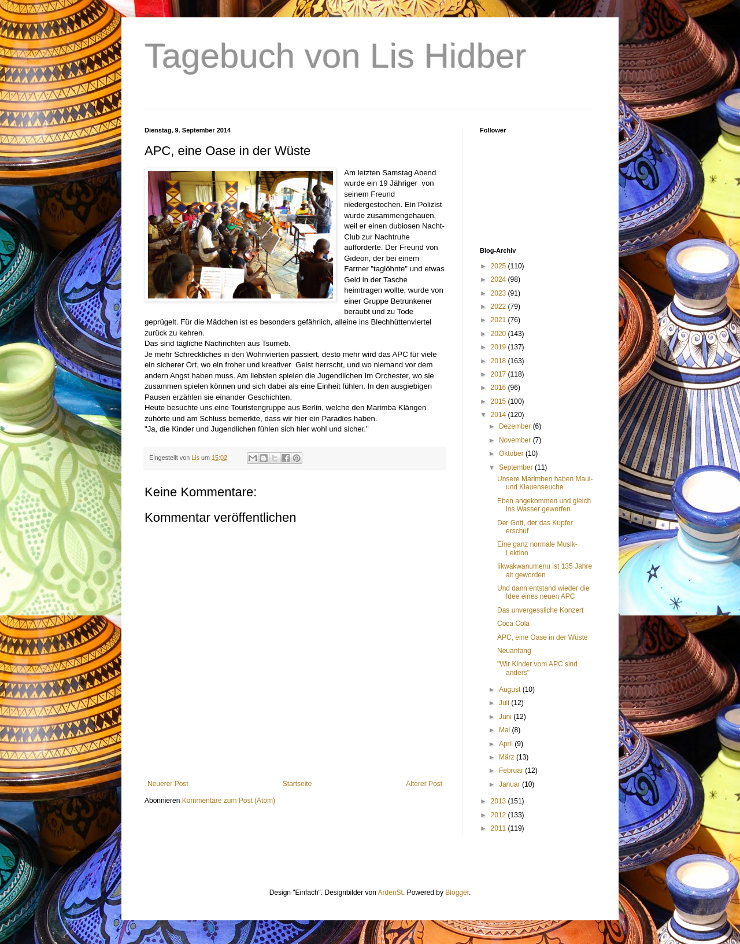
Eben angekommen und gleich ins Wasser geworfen (544, 505)
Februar (512, 770)
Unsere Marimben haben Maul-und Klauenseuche (545, 483)
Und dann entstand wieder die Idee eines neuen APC (543, 592)
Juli (505, 703)
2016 (499, 388)
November (516, 440)
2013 (499, 801)
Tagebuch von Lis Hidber (335, 55)
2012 (499, 815)
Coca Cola (513, 624)
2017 (499, 374)
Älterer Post (424, 784)
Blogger (457, 892)
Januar (510, 784)
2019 (499, 347)
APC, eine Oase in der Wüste (542, 637)
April (507, 744)
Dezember (516, 426)
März (507, 757)
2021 (499, 320)
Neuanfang (514, 651)
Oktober (512, 453)
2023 (499, 293)
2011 (499, 828)
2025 (499, 266)
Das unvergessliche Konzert (540, 610)
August (511, 689)
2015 (499, 401)
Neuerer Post (167, 784)
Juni (506, 717)
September (517, 467)
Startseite (297, 784)
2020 (499, 334)
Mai (505, 730)
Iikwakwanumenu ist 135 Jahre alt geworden (544, 570)
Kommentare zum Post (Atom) (228, 801)
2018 (499, 361)
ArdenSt (390, 892)
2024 (499, 279)
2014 (499, 415)
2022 (499, 307)
